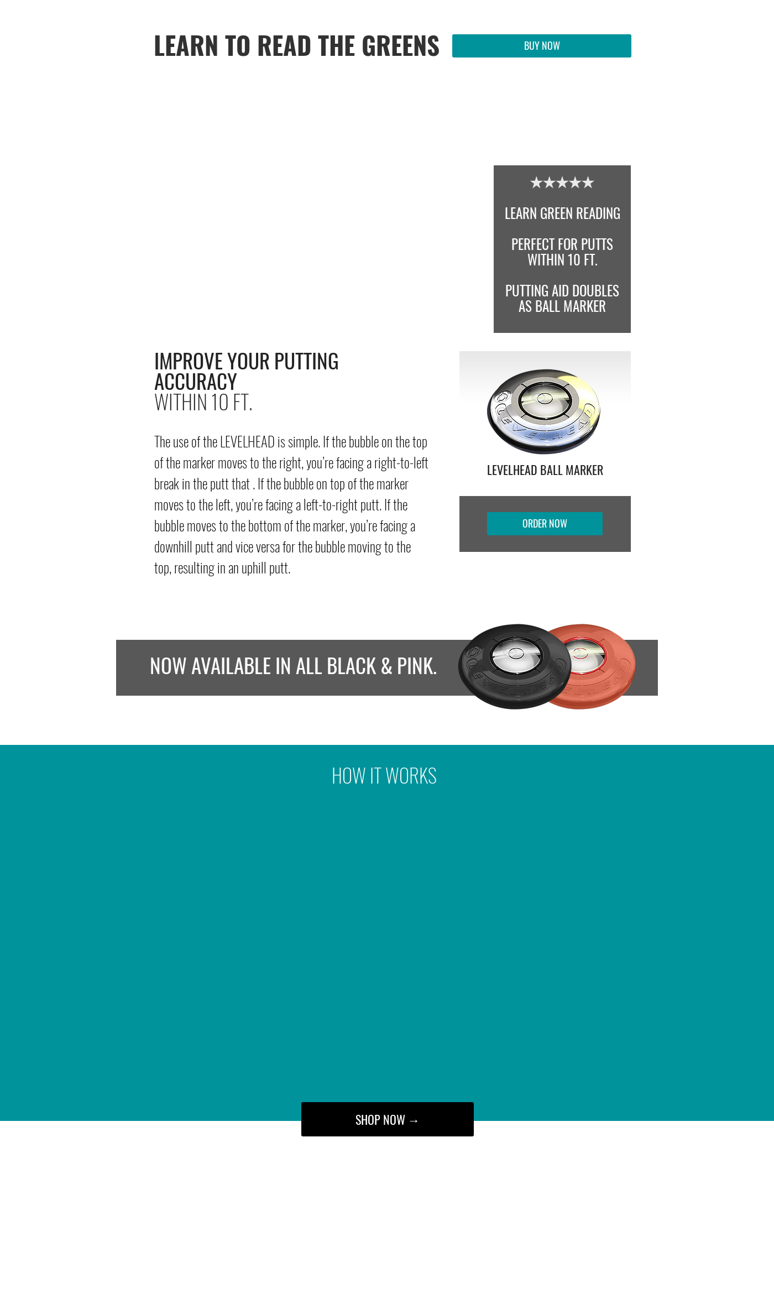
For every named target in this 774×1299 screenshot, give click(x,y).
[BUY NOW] (541, 46)
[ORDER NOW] (545, 523)
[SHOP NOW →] (387, 1119)
